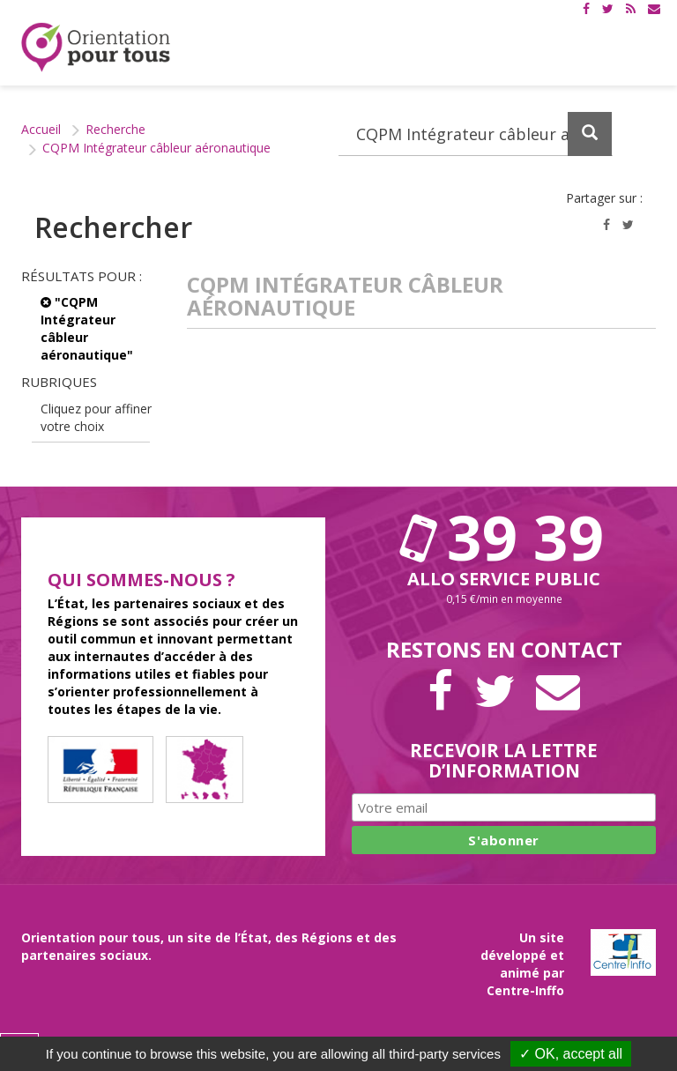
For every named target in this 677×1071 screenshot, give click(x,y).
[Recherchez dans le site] (475, 134)
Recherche (115, 129)
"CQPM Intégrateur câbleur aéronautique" (87, 328)
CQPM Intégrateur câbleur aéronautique (156, 147)
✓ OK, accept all (570, 1053)
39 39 (504, 537)
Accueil (41, 129)
